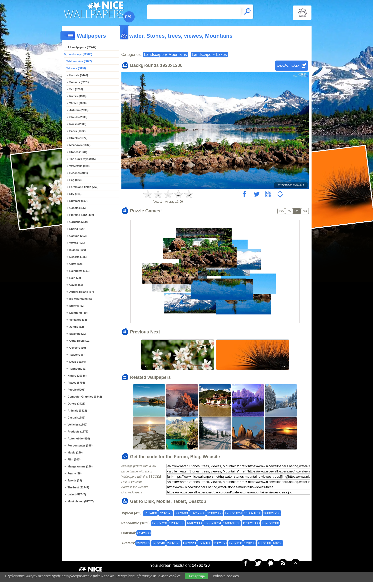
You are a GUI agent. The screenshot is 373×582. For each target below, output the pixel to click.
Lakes (221, 54)
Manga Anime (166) (80, 466)
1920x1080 (251, 523)
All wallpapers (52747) (82, 47)
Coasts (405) (77, 207)
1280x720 (159, 523)
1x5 (281, 211)
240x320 (173, 543)
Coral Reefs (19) (79, 340)
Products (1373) (78, 431)
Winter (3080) (78, 103)
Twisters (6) (76, 354)
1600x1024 (212, 523)
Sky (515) (75, 193)
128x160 (220, 543)
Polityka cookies (226, 576)
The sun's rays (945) (82, 158)
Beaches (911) (78, 172)
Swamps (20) (77, 333)
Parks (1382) (77, 131)
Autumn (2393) (78, 110)
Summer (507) (78, 200)
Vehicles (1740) (77, 424)
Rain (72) (75, 277)
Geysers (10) (77, 347)
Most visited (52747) (81, 501)
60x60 (278, 543)
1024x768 (197, 513)
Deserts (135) (78, 256)
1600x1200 (272, 513)
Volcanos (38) (78, 319)
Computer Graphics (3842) (85, 396)
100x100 (264, 543)
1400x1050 (252, 513)
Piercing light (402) (81, 214)
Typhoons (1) (77, 368)
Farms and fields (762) (83, 186)
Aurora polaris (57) (81, 291)
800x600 (181, 513)
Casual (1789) (76, 417)
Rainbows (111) (79, 270)
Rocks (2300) (77, 124)
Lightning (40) (78, 312)
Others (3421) (76, 403)
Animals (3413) (77, 410)
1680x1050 (231, 523)
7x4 (304, 211)
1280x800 (177, 523)
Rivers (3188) (78, 96)
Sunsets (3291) (79, 82)
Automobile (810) (79, 438)
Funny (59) (75, 473)
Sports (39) (75, 480)
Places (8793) (76, 382)
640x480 (150, 513)
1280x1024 (233, 513)
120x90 (250, 543)
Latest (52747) (77, 494)
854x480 (144, 533)
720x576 (166, 513)
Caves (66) (76, 284)
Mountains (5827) (80, 61)
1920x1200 (270, 523)
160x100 (204, 543)
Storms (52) (77, 305)
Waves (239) (77, 242)
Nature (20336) (77, 375)
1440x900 (194, 523)
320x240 (158, 543)
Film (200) (74, 459)
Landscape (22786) (80, 54)
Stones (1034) (78, 151)
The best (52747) (78, 487)
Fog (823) (75, 179)
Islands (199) (77, 249)
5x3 (297, 211)
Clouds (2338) (78, 117)
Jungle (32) (76, 326)
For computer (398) (80, 445)
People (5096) (76, 389)
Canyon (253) (78, 235)
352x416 (143, 543)
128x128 (235, 543)
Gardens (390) (78, 221)
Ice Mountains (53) (81, 298)
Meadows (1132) (79, 145)
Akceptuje (196, 576)
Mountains (177, 54)
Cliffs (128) (76, 263)
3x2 (289, 211)
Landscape (154, 54)
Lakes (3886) (77, 68)
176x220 (189, 543)
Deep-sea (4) (77, 361)
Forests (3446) (78, 75)
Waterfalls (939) (79, 165)
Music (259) (75, 452)
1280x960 (215, 513)
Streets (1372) (78, 138)
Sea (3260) (76, 89)
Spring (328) (77, 228)
